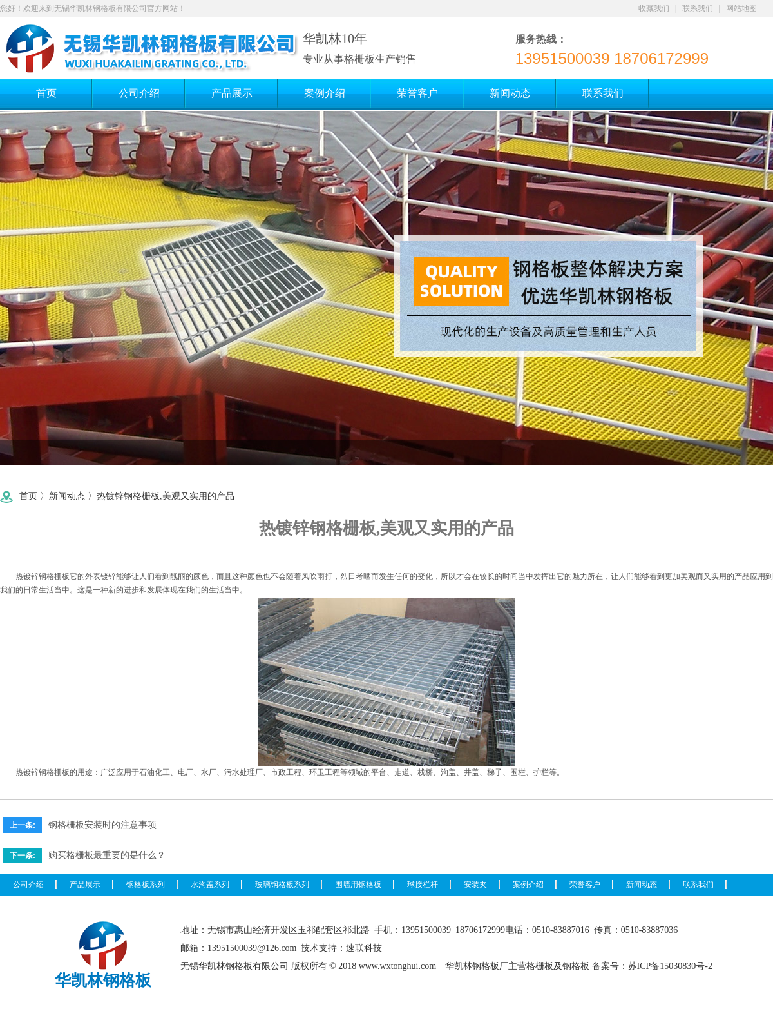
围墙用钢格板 (358, 884)
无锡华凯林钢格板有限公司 (234, 966)
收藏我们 (653, 8)
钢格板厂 (490, 966)
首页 (28, 496)
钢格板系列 (145, 884)
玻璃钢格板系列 (282, 884)
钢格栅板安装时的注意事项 (102, 824)
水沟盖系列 (210, 884)
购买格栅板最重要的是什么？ (107, 855)
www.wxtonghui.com (397, 966)
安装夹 (475, 884)
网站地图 (741, 8)
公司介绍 (28, 884)
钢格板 (575, 966)
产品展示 (85, 884)
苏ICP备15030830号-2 (670, 966)
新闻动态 (67, 496)
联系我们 (697, 8)
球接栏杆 (422, 884)
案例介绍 (528, 884)
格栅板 (58, 576)
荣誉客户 (584, 884)
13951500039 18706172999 (612, 58)
